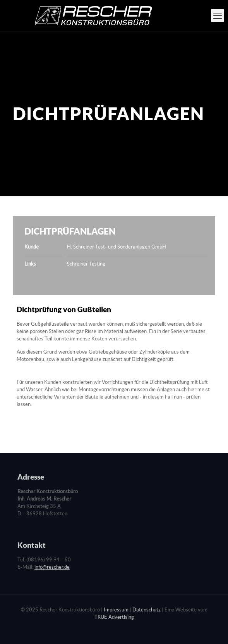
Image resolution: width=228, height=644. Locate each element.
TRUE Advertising (114, 617)
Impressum (116, 610)
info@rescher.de (52, 567)
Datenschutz (146, 610)
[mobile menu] (217, 15)
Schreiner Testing (86, 264)
